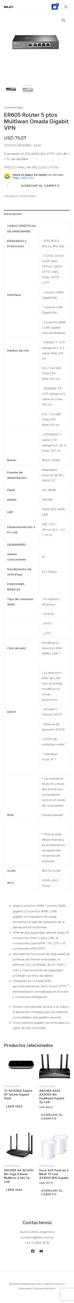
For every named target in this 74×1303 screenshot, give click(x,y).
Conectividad (13, 107)
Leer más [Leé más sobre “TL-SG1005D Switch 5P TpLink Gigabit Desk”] (14, 1106)
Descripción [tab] (13, 214)
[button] (63, 20)
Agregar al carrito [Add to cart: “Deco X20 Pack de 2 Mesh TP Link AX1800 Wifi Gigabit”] (52, 1192)
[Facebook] (33, 1251)
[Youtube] (41, 1251)
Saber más (27, 177)
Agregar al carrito (40, 185)
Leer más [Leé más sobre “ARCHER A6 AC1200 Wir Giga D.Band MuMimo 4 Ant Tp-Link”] (14, 1190)
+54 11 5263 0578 (37, 1243)
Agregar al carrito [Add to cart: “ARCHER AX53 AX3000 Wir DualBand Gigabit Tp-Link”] (52, 1116)
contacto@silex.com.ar (37, 1237)
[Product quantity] (9, 185)
